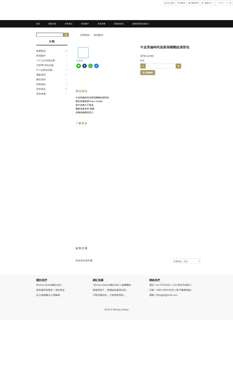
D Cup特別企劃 (44, 70)
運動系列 (41, 74)
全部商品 (85, 35)
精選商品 (41, 51)
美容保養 (101, 23)
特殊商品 (41, 84)
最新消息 (52, 23)
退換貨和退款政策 (141, 23)
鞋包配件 (85, 23)
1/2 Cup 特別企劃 (45, 60)
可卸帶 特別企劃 (44, 65)
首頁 (38, 23)
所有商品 (69, 23)
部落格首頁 (119, 23)
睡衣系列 (41, 79)
